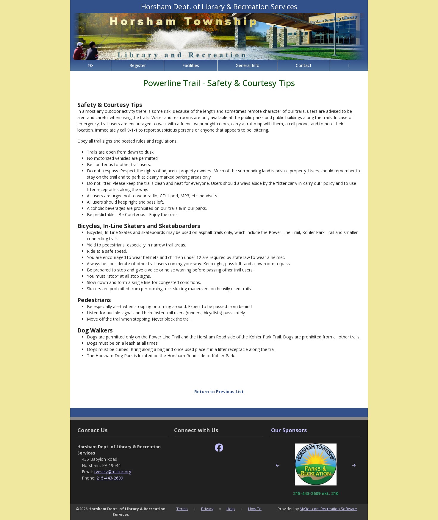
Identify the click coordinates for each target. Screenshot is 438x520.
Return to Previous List (219, 391)
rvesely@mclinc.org (112, 471)
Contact (304, 65)
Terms (182, 508)
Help (230, 508)
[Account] (349, 65)
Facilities (190, 65)
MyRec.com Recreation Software (328, 508)
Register (137, 65)
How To (255, 508)
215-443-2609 (109, 478)
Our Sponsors (289, 430)
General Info (247, 65)
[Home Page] (90, 65)
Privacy (207, 508)
